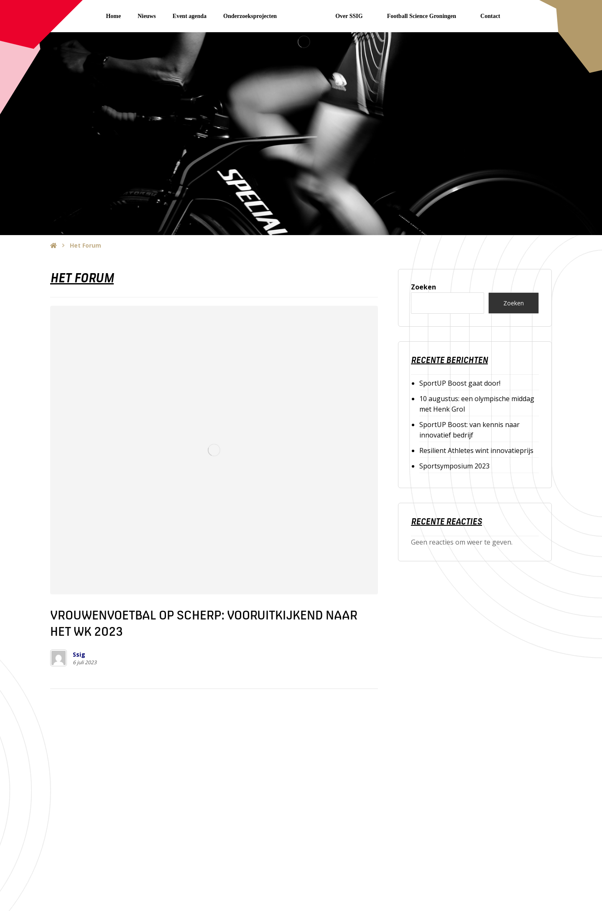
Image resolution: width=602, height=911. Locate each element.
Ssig (79, 654)
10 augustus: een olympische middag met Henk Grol (476, 404)
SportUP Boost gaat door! (459, 383)
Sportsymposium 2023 (454, 466)
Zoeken (423, 287)
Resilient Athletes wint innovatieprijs (476, 450)
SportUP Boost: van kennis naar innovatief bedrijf (469, 430)
